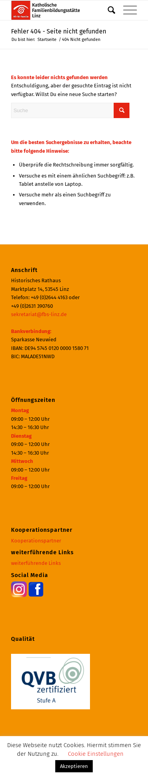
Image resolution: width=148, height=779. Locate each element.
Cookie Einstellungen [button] (96, 753)
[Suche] (107, 10)
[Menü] (126, 10)
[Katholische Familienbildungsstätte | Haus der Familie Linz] (61, 10)
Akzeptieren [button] (74, 766)
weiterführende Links (36, 563)
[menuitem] (107, 10)
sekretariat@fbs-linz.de (39, 314)
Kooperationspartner (36, 541)
